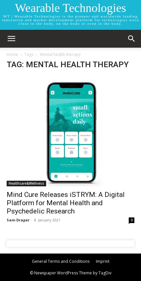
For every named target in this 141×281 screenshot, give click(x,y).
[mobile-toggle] (11, 39)
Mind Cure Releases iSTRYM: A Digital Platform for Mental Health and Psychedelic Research (66, 203)
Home (12, 54)
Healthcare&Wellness (26, 183)
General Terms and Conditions (61, 261)
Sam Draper (18, 219)
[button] (131, 39)
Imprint (102, 261)
